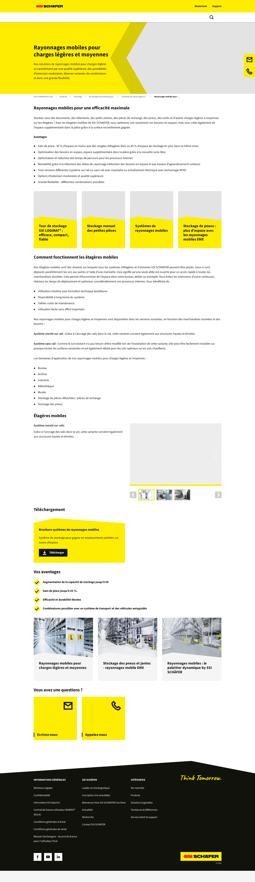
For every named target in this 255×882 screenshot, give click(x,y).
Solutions (40, 17)
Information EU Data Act (47, 814)
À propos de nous (150, 17)
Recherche (88, 828)
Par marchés (137, 799)
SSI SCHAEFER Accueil (43, 96)
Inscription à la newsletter (96, 806)
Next (215, 464)
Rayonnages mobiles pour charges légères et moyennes (168, 96)
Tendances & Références (121, 17)
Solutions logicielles (77, 17)
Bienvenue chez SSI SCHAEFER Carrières (104, 814)
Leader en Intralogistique (96, 799)
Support (216, 6)
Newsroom (201, 6)
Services (98, 17)
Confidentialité (42, 806)
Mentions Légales (43, 799)
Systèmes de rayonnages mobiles (135, 96)
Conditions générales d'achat (50, 833)
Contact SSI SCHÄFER (93, 836)
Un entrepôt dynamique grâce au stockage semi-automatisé (102, 96)
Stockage (78, 96)
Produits (55, 17)
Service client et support (144, 828)
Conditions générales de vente (50, 840)
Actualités (87, 821)
